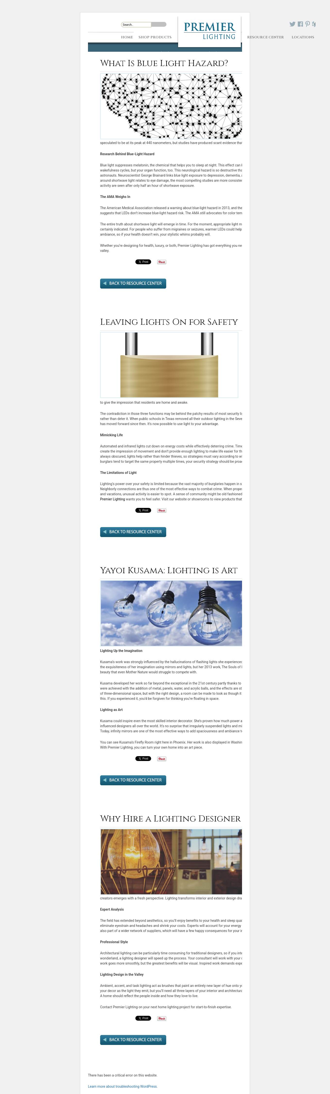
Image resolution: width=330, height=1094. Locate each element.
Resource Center (265, 37)
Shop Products (155, 37)
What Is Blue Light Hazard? (164, 63)
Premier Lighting (112, 499)
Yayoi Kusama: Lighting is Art (169, 570)
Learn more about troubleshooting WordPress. (123, 1086)
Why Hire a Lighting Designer (170, 819)
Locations (303, 37)
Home (127, 37)
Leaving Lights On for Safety (169, 322)
